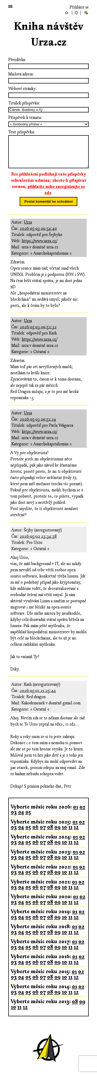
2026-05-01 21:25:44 (38, 690)
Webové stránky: (22, 88)
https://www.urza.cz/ (39, 241)
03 (14, 812)
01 (75, 807)
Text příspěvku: (21, 132)
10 (64, 827)
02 (82, 807)
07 (43, 827)
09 (57, 827)
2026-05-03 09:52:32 (38, 327)
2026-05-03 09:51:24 (38, 419)
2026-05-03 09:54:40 (38, 228)
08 (50, 827)
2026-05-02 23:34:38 (38, 536)
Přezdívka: (17, 59)
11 (70, 827)
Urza (28, 222)
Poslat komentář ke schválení (48, 201)
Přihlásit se (79, 7)
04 (21, 812)
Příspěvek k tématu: (25, 117)
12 (76, 827)
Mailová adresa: (21, 74)
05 (28, 812)
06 (35, 827)
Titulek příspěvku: (24, 103)
